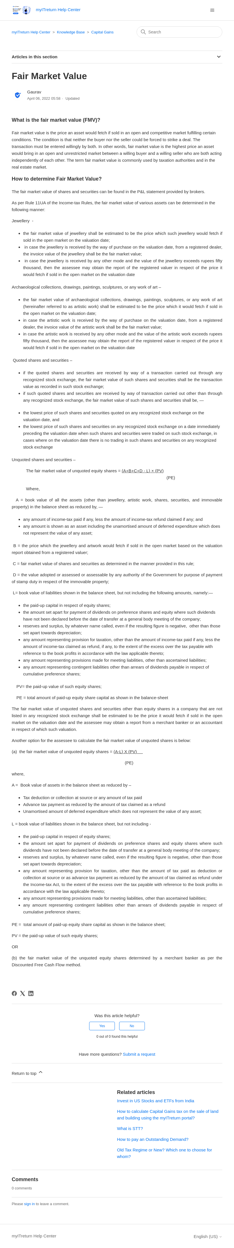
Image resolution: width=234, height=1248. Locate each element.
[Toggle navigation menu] (212, 10)
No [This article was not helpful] (132, 1026)
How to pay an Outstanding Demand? (153, 1139)
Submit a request (139, 1054)
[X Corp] (22, 993)
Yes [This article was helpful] (102, 1026)
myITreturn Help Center (31, 32)
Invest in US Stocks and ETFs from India (155, 1100)
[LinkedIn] (30, 993)
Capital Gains (102, 32)
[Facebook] (14, 993)
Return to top (27, 1072)
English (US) (208, 1236)
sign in (29, 1204)
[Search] (179, 32)
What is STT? (130, 1128)
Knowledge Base (71, 32)
